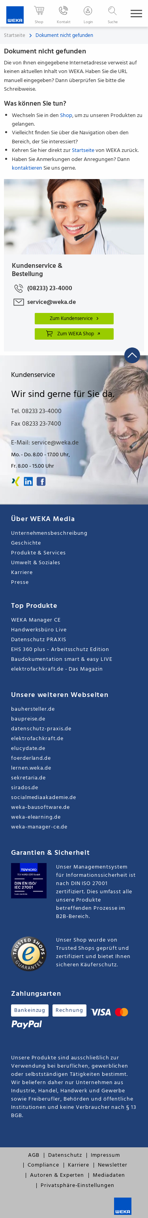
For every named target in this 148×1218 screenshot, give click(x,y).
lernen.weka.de (31, 768)
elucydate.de (28, 748)
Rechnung (69, 1010)
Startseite (14, 35)
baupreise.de (28, 719)
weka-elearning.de (36, 817)
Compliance (43, 1165)
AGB (33, 1155)
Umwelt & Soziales (35, 563)
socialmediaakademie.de (43, 798)
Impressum (105, 1155)
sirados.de (24, 788)
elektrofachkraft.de (37, 739)
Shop (66, 115)
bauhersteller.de (33, 709)
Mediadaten (109, 1175)
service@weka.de (44, 302)
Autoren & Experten (57, 1175)
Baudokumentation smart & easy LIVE (61, 659)
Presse (20, 582)
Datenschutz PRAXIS (38, 640)
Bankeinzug (29, 1010)
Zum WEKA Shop (73, 333)
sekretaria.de (28, 778)
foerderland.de (31, 758)
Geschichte (26, 543)
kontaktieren (27, 168)
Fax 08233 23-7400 (36, 424)
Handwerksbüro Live (39, 630)
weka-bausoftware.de (40, 807)
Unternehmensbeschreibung (49, 533)
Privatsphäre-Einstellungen (77, 1185)
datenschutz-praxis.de (41, 729)
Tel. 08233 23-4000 (36, 411)
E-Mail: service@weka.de (45, 443)
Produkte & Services (38, 553)
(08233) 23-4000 (42, 288)
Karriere (21, 573)
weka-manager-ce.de (39, 827)
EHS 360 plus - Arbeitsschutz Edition (60, 650)
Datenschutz (65, 1155)
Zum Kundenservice (75, 319)
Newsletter (112, 1165)
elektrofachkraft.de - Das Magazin (57, 669)
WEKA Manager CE (36, 620)
